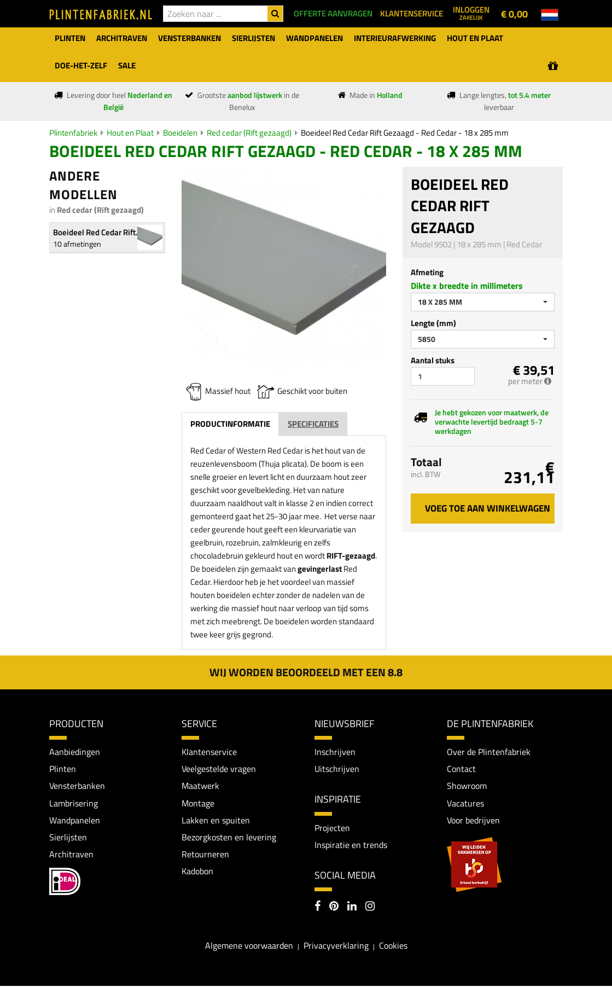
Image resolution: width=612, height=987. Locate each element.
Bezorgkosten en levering (229, 838)
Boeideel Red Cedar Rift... (97, 232)
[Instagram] (370, 908)
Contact (461, 769)
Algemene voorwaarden (249, 946)
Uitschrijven (336, 769)
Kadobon (197, 872)
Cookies (393, 946)
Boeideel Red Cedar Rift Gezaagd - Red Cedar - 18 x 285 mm (405, 132)
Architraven (71, 855)
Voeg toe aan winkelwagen (487, 508)
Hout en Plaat (130, 132)
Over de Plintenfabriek (489, 751)
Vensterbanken (77, 786)
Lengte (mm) (433, 323)
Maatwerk (200, 786)
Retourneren (205, 855)
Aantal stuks (432, 360)
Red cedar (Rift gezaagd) (249, 132)
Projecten (332, 827)
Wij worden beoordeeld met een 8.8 (306, 672)
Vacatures (465, 803)
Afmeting (427, 272)
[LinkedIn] (352, 908)
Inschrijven (334, 751)
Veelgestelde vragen (219, 769)
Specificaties (313, 423)
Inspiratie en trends (350, 845)
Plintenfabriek (73, 132)
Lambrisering (73, 803)
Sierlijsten (68, 838)
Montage (198, 803)
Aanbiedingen (74, 751)
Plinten (62, 769)
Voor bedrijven (473, 820)
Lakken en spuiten (216, 820)
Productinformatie (230, 423)
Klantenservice (209, 751)
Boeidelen (180, 132)
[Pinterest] (334, 908)
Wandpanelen (74, 820)
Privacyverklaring (336, 946)
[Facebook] (317, 908)
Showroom (467, 786)
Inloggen (471, 12)
